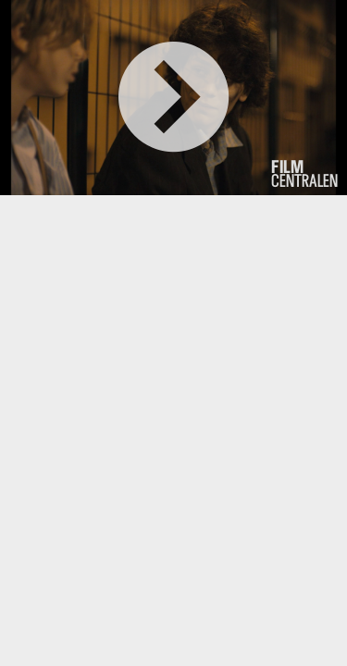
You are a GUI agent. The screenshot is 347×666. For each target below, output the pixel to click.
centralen (304, 174)
